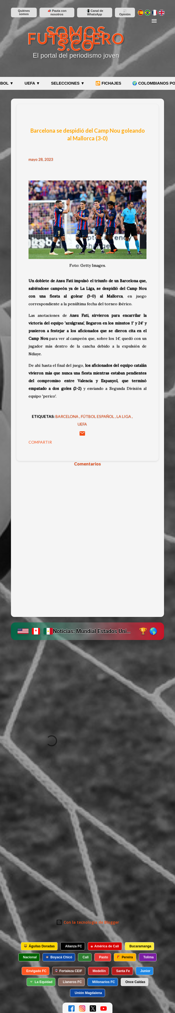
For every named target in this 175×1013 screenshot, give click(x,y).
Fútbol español (98, 416)
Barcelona (67, 416)
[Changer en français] (154, 13)
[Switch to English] (161, 13)
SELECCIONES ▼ (67, 83)
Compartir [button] (40, 442)
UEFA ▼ (32, 83)
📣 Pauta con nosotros (57, 12)
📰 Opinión (125, 12)
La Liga (124, 416)
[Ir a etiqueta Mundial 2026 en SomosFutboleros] (87, 631)
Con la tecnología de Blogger (87, 922)
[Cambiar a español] (140, 13)
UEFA (82, 424)
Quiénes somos (24, 12)
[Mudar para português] (147, 13)
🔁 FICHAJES (108, 83)
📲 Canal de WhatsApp (94, 12)
